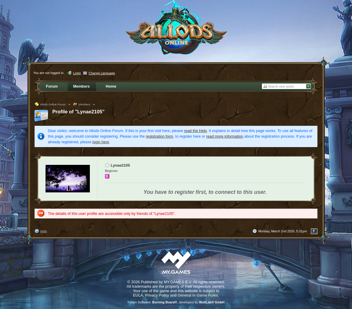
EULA (138, 295)
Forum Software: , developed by (176, 302)
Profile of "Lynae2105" (78, 112)
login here (101, 142)
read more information (224, 136)
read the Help (195, 130)
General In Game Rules (198, 295)
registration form (159, 136)
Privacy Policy (157, 295)
